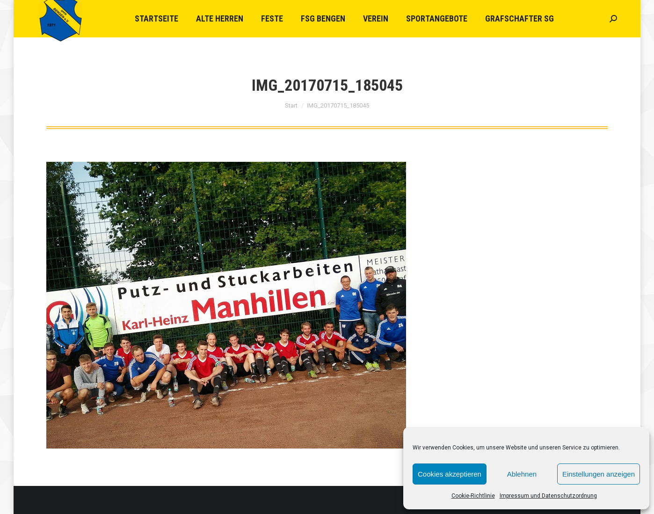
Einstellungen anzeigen (598, 474)
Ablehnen (522, 474)
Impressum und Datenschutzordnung (548, 495)
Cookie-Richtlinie (473, 495)
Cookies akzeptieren (449, 474)
